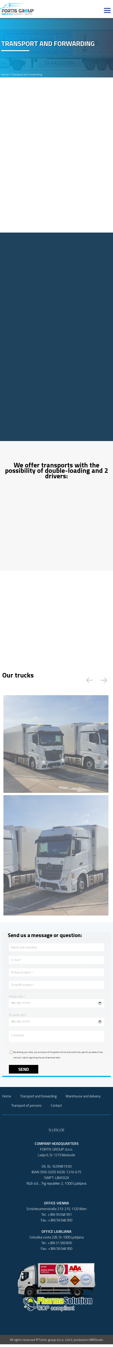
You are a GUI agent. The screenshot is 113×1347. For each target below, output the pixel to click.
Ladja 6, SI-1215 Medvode (56, 1157)
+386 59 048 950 (60, 1222)
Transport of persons (26, 1108)
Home (4, 74)
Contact (56, 1108)
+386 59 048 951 (60, 1217)
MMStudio (96, 1342)
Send (23, 1071)
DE (62, 1132)
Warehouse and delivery (83, 1098)
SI (50, 1132)
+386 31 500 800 (60, 1245)
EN (56, 1132)
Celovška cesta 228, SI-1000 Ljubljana (56, 1240)
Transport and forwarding (27, 74)
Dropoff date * (18, 1015)
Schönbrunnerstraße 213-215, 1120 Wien (56, 1211)
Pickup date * (17, 996)
